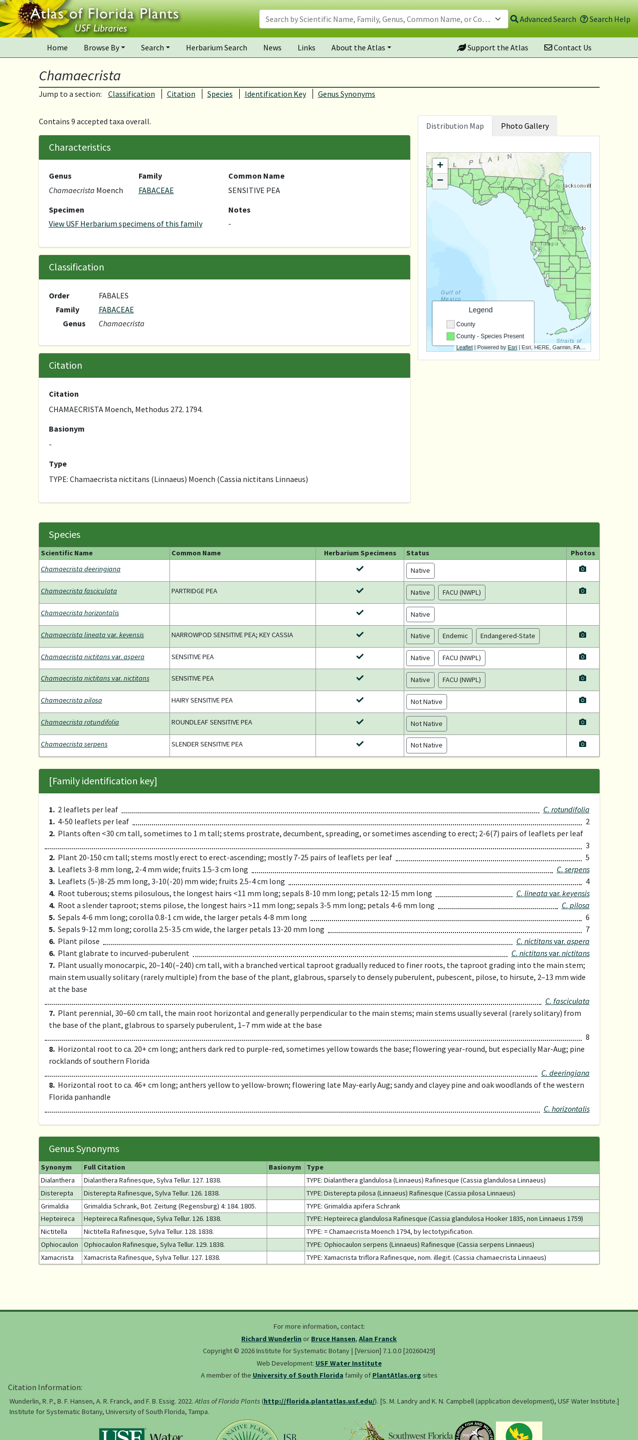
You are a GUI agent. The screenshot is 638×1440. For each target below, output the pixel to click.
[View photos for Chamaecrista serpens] (582, 743)
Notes (239, 210)
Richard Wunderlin (271, 1338)
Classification (131, 94)
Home (57, 47)
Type (58, 464)
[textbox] (378, 19)
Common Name (256, 176)
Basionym (67, 429)
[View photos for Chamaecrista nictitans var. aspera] (582, 656)
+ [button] (440, 166)
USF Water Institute (349, 1363)
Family (150, 176)
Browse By (101, 47)
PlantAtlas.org (396, 1375)
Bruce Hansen (333, 1338)
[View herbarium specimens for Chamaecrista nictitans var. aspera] (359, 656)
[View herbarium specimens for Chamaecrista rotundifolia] (359, 722)
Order (59, 295)
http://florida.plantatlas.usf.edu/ (319, 1401)
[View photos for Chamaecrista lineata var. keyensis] (582, 634)
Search (152, 47)
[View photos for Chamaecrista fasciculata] (582, 590)
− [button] (440, 181)
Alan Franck (378, 1338)
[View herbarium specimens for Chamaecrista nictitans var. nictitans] (359, 678)
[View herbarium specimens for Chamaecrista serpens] (359, 743)
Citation (181, 94)
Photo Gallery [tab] (525, 126)
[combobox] (383, 18)
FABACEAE (156, 190)
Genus (60, 176)
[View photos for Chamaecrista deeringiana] (582, 568)
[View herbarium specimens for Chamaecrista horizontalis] (359, 612)
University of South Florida (298, 1375)
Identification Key (275, 94)
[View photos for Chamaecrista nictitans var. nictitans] (582, 678)
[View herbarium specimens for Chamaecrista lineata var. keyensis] (359, 634)
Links (307, 47)
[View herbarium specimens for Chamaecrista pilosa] (359, 700)
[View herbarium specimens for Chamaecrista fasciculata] (359, 590)
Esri (512, 347)
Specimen (66, 210)
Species (220, 94)
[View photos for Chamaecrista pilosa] (582, 700)
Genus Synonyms (346, 94)
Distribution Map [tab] (455, 126)
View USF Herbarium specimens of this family (125, 224)
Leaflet (465, 347)
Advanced (543, 19)
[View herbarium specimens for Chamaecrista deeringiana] (359, 568)
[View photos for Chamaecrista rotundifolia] (582, 722)
